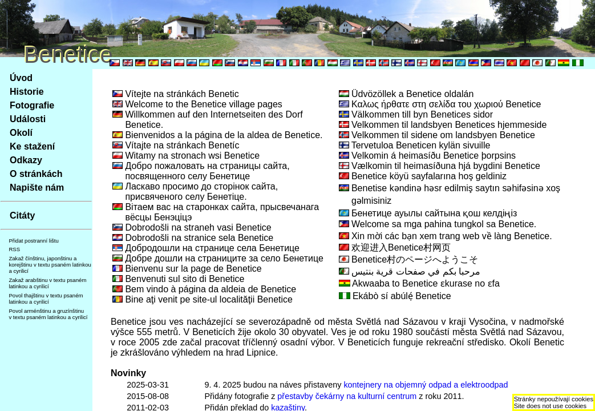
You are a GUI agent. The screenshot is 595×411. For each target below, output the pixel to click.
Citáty (22, 215)
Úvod (21, 78)
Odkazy (26, 160)
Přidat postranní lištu (33, 240)
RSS (14, 249)
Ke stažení (32, 146)
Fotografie (32, 105)
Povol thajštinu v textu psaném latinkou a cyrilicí (46, 298)
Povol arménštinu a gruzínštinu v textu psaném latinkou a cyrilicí (48, 314)
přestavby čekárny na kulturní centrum (346, 396)
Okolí (21, 133)
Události (28, 119)
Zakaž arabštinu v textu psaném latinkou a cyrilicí (47, 283)
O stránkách (36, 174)
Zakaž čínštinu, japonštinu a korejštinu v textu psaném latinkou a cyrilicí (50, 264)
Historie (27, 91)
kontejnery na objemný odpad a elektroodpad (425, 384)
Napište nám (37, 187)
